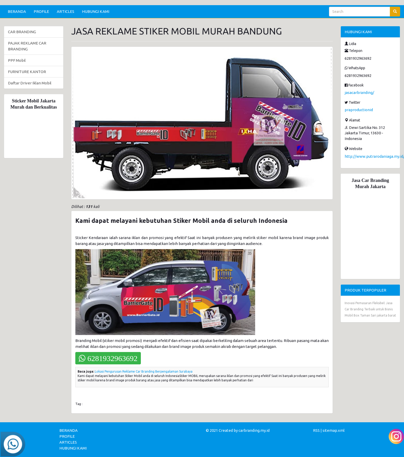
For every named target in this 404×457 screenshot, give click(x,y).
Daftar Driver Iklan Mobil (29, 83)
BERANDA (17, 11)
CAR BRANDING (22, 32)
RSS (316, 430)
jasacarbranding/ (359, 92)
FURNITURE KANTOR (27, 71)
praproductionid (359, 110)
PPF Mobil (17, 60)
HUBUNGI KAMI (95, 11)
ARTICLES (65, 11)
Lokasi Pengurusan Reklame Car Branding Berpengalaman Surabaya (143, 371)
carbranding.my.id (254, 430)
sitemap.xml (334, 430)
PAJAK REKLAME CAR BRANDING (27, 46)
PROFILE (41, 11)
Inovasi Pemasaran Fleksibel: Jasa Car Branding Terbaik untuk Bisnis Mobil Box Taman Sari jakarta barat (370, 309)
